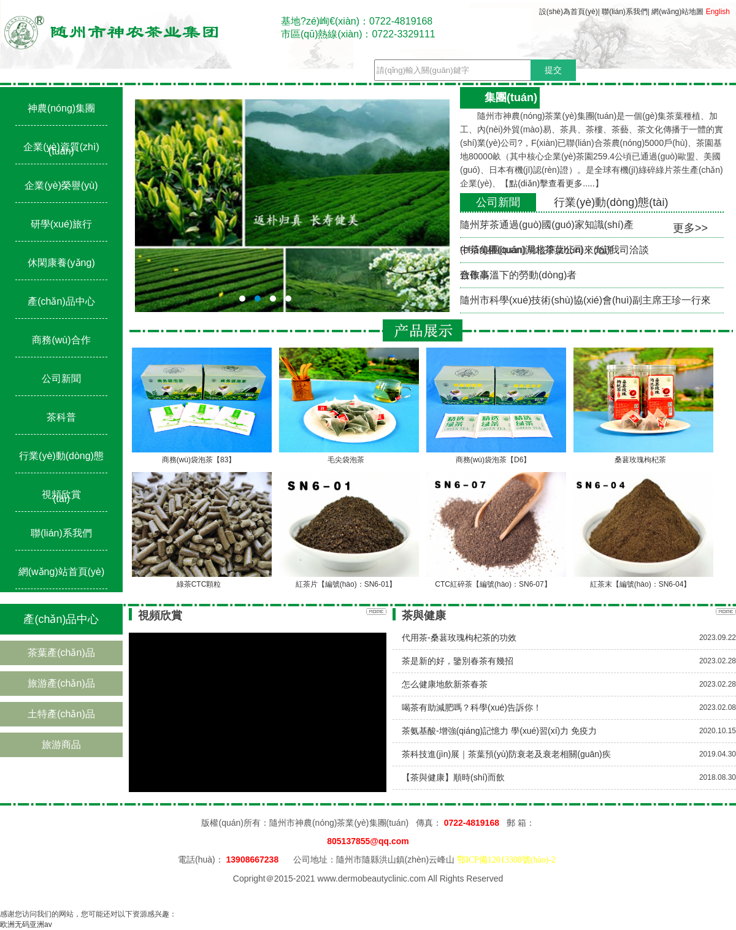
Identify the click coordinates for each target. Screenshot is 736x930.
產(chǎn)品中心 (61, 301)
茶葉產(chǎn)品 (61, 652)
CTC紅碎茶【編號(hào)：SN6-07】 (493, 584)
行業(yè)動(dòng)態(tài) (611, 202)
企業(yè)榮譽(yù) (61, 185)
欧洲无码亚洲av (26, 924)
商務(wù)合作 (61, 340)
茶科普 (61, 417)
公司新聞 (61, 378)
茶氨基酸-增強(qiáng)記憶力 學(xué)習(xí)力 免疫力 (499, 731)
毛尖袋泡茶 (346, 459)
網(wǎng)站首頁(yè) (61, 571)
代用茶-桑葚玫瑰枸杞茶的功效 (459, 637)
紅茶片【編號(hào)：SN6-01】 (346, 584)
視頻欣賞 (61, 494)
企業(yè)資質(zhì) (61, 147)
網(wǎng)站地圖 (677, 11)
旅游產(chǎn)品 (61, 683)
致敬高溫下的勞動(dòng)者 (518, 275)
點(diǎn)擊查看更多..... (551, 183)
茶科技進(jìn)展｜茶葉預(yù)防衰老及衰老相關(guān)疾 (506, 754)
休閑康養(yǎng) (61, 262)
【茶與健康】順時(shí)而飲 (453, 777)
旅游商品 (61, 744)
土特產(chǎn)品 (61, 714)
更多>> (690, 228)
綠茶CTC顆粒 (199, 584)
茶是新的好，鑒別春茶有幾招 (457, 661)
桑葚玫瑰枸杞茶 (640, 459)
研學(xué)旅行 (61, 224)
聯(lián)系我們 (625, 11)
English (718, 11)
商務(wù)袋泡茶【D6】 (493, 459)
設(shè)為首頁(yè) (568, 11)
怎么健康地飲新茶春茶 (445, 684)
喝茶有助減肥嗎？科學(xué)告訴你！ (472, 707)
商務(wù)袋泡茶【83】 (199, 459)
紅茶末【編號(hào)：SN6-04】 (640, 584)
